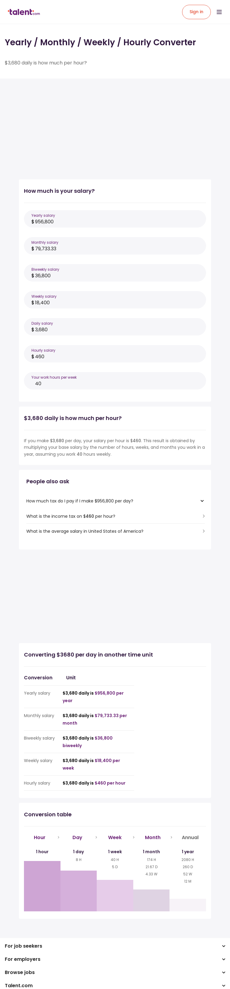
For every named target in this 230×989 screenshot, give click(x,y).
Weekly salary (44, 296)
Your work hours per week (54, 377)
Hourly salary (43, 350)
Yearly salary (43, 215)
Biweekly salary (45, 269)
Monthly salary (44, 242)
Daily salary (42, 323)
